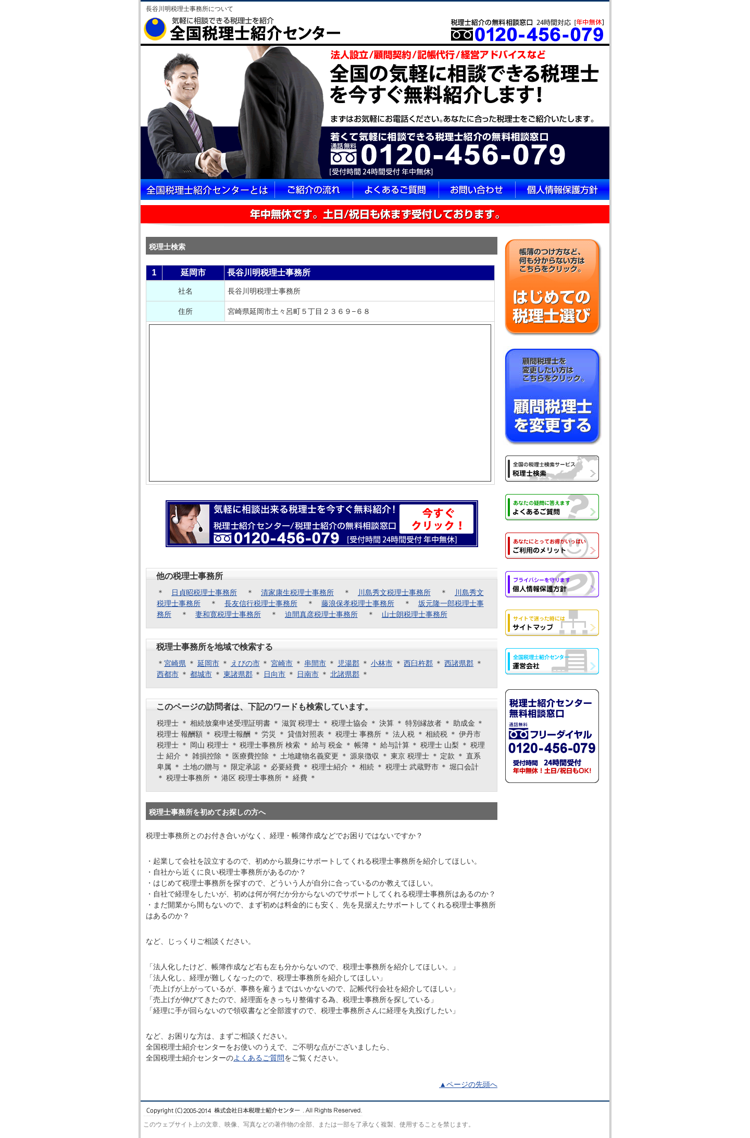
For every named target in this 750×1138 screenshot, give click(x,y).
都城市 (201, 674)
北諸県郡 (344, 674)
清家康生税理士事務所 (297, 592)
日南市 (308, 674)
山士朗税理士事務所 (414, 614)
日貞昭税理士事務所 (204, 592)
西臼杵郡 (418, 663)
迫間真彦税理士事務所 (321, 614)
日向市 (274, 674)
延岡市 (208, 663)
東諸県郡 (238, 674)
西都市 (168, 674)
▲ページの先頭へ (468, 1084)
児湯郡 (348, 663)
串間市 (315, 663)
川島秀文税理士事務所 (394, 592)
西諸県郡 (458, 663)
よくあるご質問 (258, 1058)
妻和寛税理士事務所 (228, 614)
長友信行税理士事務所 (260, 603)
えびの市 (245, 663)
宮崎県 (175, 663)
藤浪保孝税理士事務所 (357, 603)
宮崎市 (282, 663)
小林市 (382, 663)
